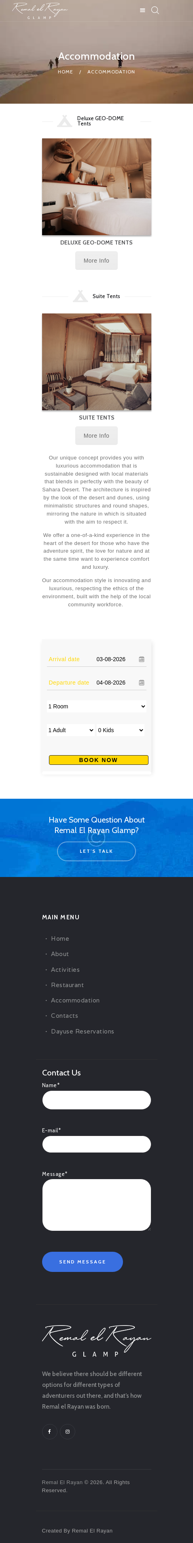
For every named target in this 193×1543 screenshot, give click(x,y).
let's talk (96, 851)
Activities (65, 969)
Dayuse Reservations (83, 1031)
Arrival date (64, 659)
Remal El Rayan (62, 1482)
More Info (97, 260)
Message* (96, 1178)
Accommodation (75, 1000)
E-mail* (96, 1137)
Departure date (69, 682)
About (60, 954)
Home (65, 72)
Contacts (64, 1015)
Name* (96, 1092)
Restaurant (67, 985)
